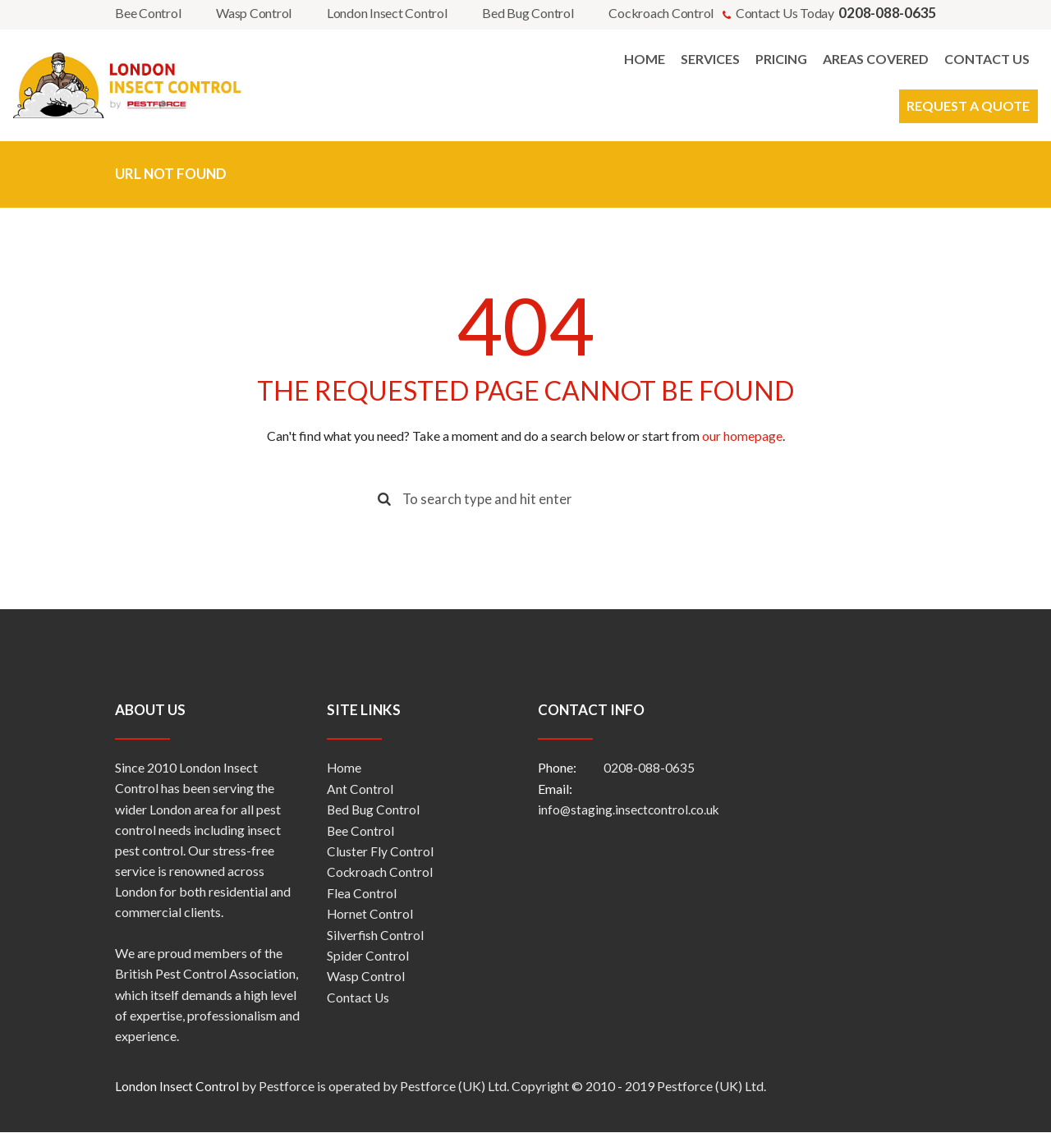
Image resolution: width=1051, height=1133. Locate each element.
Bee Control (148, 13)
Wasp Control (253, 13)
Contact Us (359, 996)
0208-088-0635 (649, 769)
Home (344, 769)
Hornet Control (370, 913)
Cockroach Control (661, 13)
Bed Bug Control (527, 13)
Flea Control (362, 893)
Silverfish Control (376, 934)
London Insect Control (387, 13)
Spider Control (368, 954)
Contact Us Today (836, 13)
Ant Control (360, 789)
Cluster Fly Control (380, 852)
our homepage (742, 435)
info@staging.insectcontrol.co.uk (630, 810)
